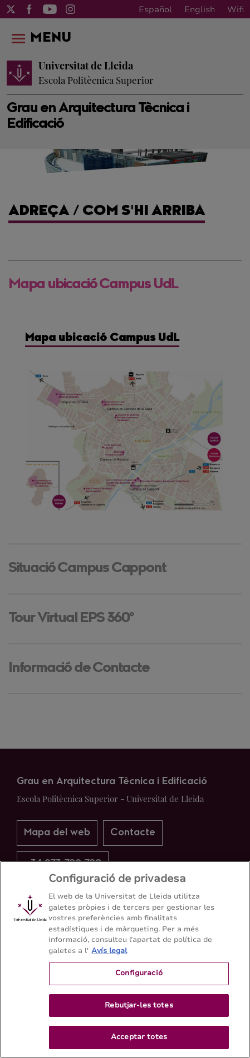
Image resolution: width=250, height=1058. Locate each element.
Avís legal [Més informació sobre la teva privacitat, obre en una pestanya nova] (109, 951)
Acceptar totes (139, 1037)
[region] (125, 959)
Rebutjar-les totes (139, 1005)
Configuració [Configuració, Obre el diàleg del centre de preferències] (139, 973)
